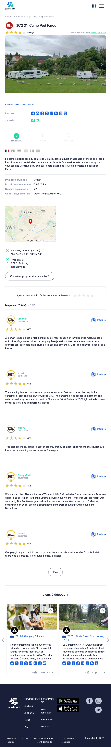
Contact (68, 137)
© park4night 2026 (94, 738)
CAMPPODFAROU (98, 33)
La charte (29, 712)
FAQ (26, 726)
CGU (27, 738)
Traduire (98, 320)
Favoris (42, 137)
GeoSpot (45, 726)
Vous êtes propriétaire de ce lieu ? (29, 276)
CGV (35, 738)
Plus (55, 572)
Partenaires (46, 719)
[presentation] (9, 64)
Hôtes (27, 719)
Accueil (9, 16)
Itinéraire (16, 137)
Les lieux (20, 16)
